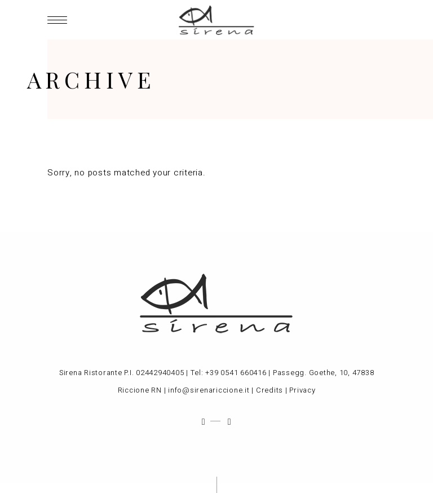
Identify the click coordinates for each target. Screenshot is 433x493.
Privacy (302, 390)
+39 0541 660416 (235, 372)
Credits (269, 390)
